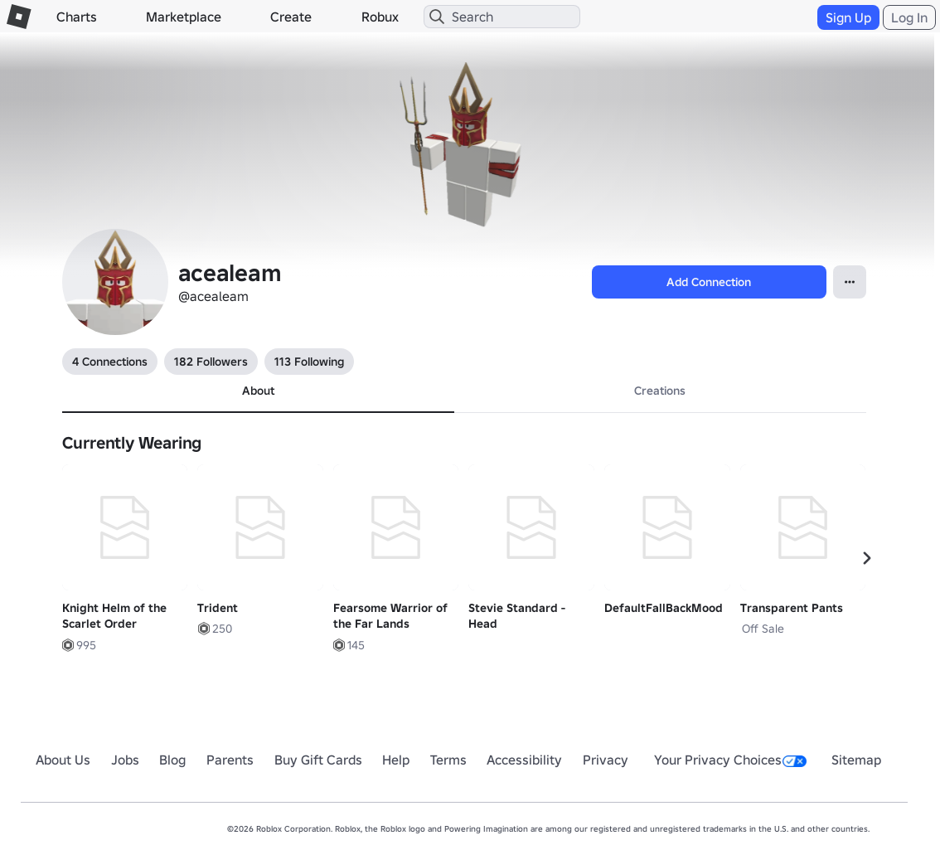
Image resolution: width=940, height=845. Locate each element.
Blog (172, 759)
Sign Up (848, 17)
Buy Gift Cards (318, 759)
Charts (76, 16)
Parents (230, 759)
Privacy (605, 759)
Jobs (125, 759)
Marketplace (183, 16)
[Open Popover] (849, 282)
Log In (909, 17)
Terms (448, 759)
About (258, 390)
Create (291, 16)
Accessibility (524, 759)
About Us (63, 759)
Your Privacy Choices (730, 759)
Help (395, 759)
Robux (380, 16)
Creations (660, 390)
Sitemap (856, 759)
